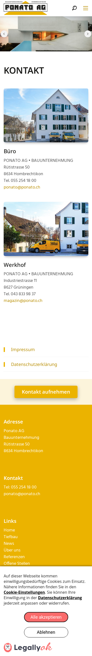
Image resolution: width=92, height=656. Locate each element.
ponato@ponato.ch (22, 187)
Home (9, 530)
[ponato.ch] (25, 8)
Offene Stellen (17, 563)
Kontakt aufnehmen (46, 391)
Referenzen (14, 557)
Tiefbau (11, 537)
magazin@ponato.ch (23, 300)
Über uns (12, 550)
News (9, 543)
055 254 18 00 (24, 487)
